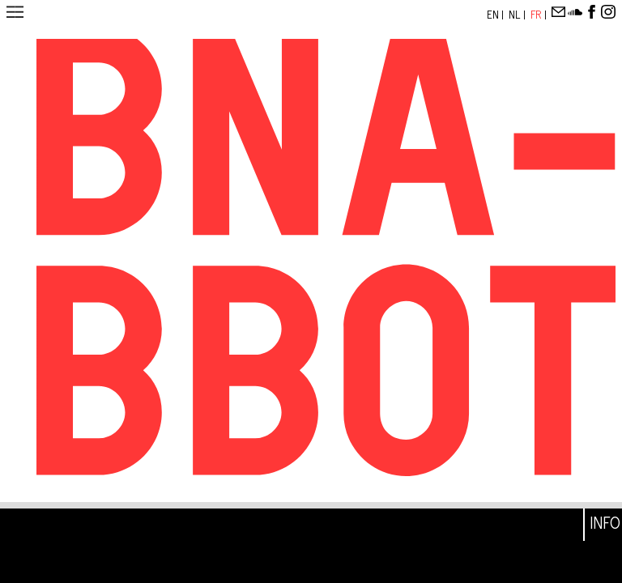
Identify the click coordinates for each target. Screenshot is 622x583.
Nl (516, 15)
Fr (537, 15)
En (494, 15)
